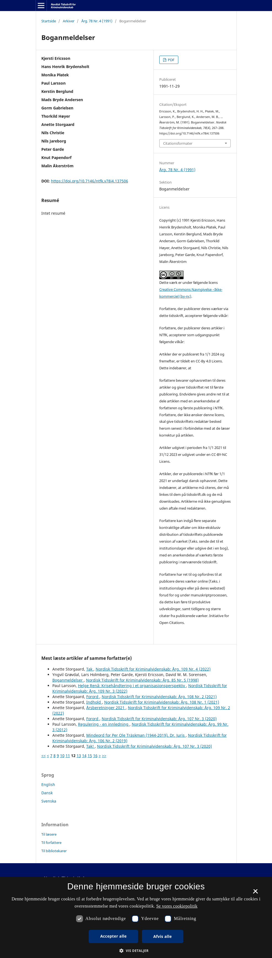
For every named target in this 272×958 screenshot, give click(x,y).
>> (104, 755)
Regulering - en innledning (104, 724)
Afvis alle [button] (162, 936)
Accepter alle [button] (113, 936)
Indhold (94, 702)
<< (43, 755)
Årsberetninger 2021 (106, 707)
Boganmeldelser (68, 680)
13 (79, 755)
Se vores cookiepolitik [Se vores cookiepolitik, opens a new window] (177, 906)
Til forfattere (51, 842)
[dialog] (136, 917)
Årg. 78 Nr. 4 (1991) (96, 20)
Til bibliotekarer (54, 850)
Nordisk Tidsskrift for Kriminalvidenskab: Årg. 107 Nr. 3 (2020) (159, 718)
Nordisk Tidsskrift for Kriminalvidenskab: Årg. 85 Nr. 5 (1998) (142, 680)
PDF (170, 59)
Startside (48, 20)
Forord (92, 696)
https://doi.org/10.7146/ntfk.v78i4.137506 (89, 181)
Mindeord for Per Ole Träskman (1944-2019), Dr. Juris (136, 735)
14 (84, 755)
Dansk (47, 792)
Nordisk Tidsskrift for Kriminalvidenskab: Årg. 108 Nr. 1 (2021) (161, 702)
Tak (89, 669)
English (48, 784)
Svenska (48, 801)
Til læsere (48, 834)
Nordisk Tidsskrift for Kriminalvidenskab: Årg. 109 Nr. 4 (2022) (153, 669)
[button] (136, 950)
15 (90, 755)
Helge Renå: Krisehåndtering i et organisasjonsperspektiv (132, 685)
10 (62, 755)
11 (68, 755)
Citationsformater (177, 143)
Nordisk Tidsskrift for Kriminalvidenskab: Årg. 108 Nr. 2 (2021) (159, 696)
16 (95, 755)
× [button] (255, 893)
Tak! (90, 746)
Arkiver (68, 20)
